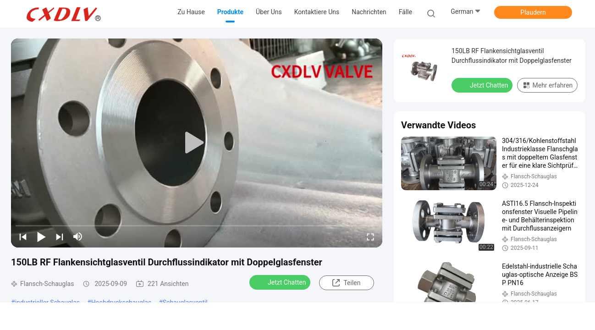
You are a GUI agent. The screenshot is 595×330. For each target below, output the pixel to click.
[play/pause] (41, 236)
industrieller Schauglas (47, 302)
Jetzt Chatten (281, 281)
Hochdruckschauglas (121, 302)
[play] (196, 143)
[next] (59, 236)
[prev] (23, 236)
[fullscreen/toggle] (370, 236)
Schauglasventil (185, 302)
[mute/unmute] (78, 236)
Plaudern (532, 12)
